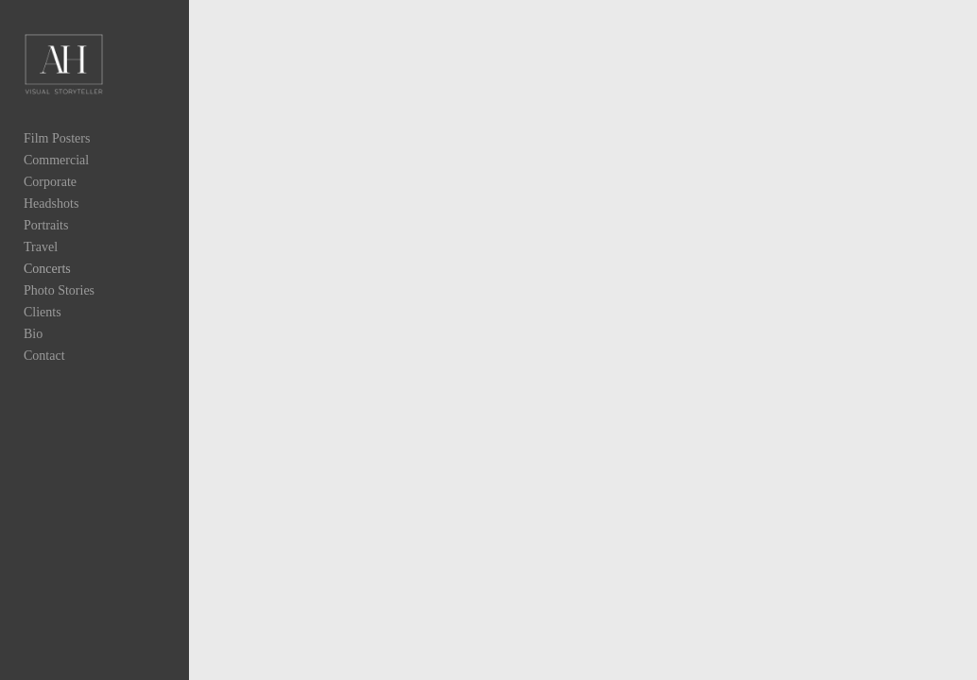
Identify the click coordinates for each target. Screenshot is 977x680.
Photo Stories (59, 290)
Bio (33, 334)
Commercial (56, 160)
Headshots (51, 203)
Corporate (50, 182)
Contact (44, 355)
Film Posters (57, 138)
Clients (42, 312)
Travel (41, 247)
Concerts (47, 269)
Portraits (46, 225)
